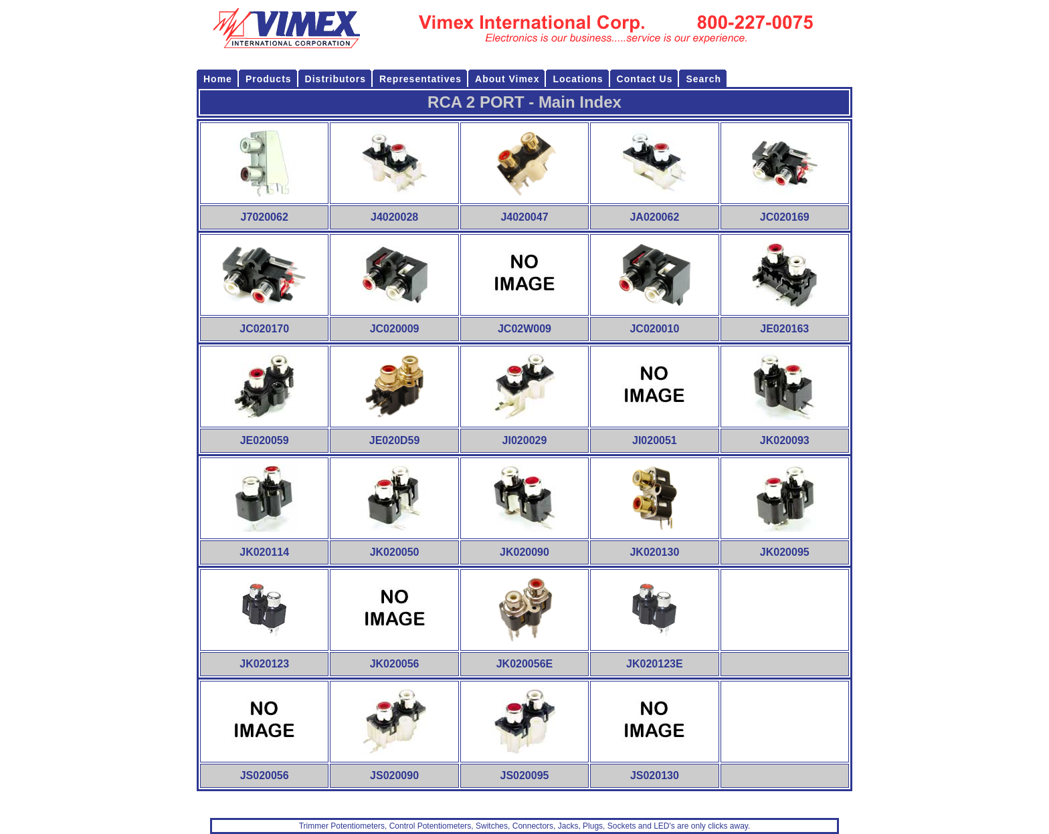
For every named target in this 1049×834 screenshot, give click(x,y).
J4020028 (394, 217)
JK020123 (264, 663)
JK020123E (654, 663)
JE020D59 (394, 440)
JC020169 (784, 217)
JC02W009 (524, 328)
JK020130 (654, 552)
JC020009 (394, 328)
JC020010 (654, 328)
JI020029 (524, 440)
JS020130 (654, 775)
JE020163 (784, 328)
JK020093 (784, 440)
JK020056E (524, 663)
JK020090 (524, 552)
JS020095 (524, 775)
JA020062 (654, 217)
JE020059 (264, 440)
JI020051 (654, 440)
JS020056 (264, 775)
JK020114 (264, 552)
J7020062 (264, 217)
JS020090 (394, 775)
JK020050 (394, 552)
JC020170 (264, 328)
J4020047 (524, 217)
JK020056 (394, 663)
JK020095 (784, 552)
